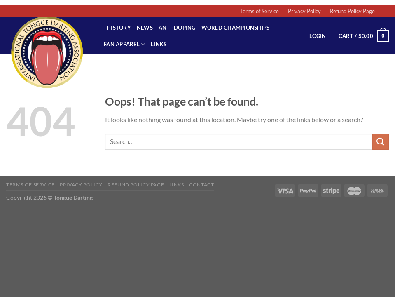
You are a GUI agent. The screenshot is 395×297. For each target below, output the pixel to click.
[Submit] (380, 142)
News (145, 27)
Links (158, 44)
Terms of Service (259, 11)
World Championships (235, 27)
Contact (201, 185)
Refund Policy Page (352, 11)
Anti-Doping (177, 27)
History (119, 27)
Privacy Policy (304, 11)
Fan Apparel (124, 44)
